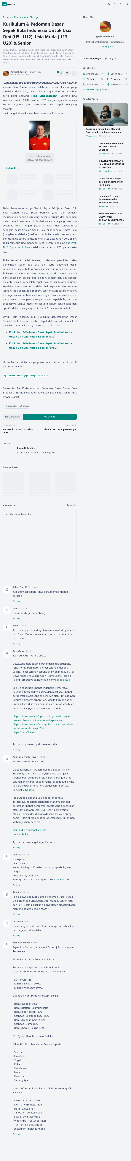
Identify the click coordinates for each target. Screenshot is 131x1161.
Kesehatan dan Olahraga (17, 406)
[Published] (30, 74)
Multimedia (105, 171)
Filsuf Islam (92, 84)
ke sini (57, 879)
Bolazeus (64, 679)
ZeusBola (28, 789)
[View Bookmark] (115, 4)
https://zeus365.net (24, 732)
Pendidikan (92, 136)
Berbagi (49, 416)
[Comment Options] (75, 587)
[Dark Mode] (109, 4)
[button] (12, 417)
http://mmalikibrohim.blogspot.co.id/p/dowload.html (25, 375)
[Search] (121, 4)
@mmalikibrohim (26, 448)
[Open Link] (127, 4)
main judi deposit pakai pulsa (29, 830)
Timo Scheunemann (44, 95)
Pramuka (104, 206)
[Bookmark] (74, 73)
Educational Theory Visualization (116, 79)
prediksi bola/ (20, 834)
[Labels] (105, 89)
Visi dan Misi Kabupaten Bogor (60, 429)
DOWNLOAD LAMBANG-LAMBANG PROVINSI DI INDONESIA (111, 164)
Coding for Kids (116, 73)
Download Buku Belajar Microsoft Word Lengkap (111, 146)
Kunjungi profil (107, 46)
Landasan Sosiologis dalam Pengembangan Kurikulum (111, 181)
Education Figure (92, 79)
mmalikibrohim (15, 4)
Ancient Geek (92, 73)
